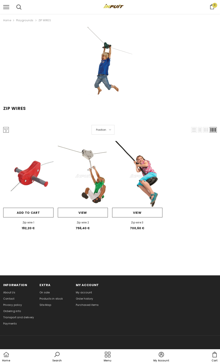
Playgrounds (25, 20)
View (82, 213)
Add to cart (28, 213)
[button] (194, 130)
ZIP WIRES (44, 20)
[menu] (6, 7)
